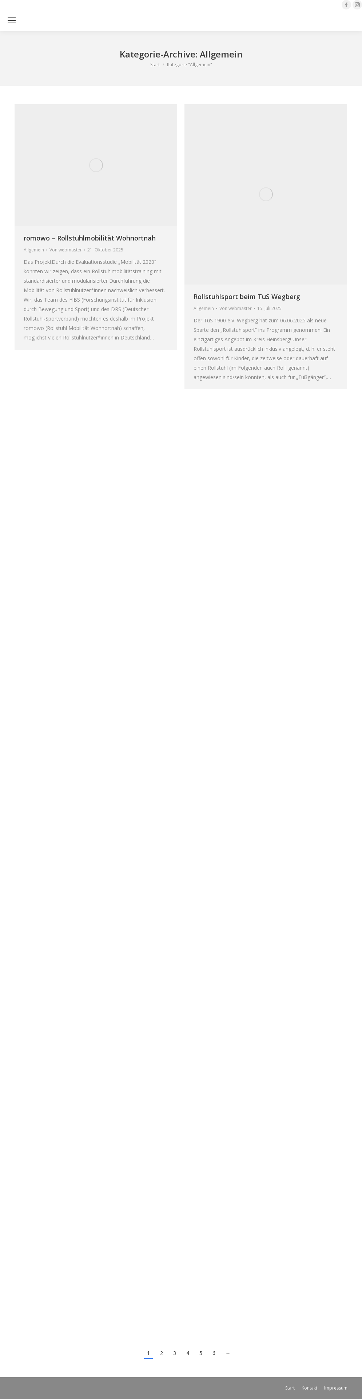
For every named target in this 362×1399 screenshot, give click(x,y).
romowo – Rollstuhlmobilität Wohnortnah (90, 238)
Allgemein (34, 250)
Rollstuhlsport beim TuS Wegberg (247, 296)
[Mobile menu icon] (11, 20)
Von (65, 250)
